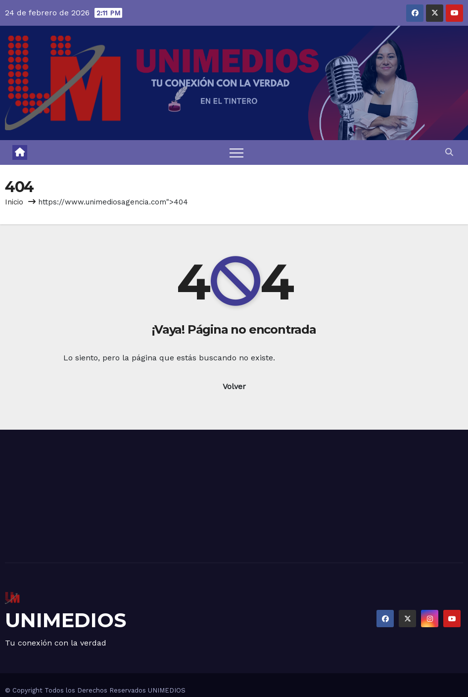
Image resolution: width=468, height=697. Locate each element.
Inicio (14, 202)
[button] (449, 152)
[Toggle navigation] (236, 152)
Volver (234, 386)
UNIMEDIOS (65, 620)
